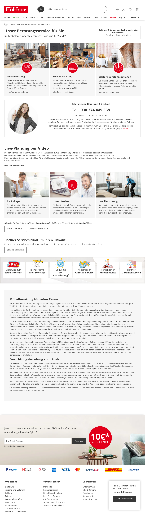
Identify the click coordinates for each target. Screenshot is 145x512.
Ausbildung (88, 493)
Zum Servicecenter (124, 498)
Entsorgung (10, 502)
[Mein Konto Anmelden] (123, 9)
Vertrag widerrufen (13, 499)
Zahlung (8, 493)
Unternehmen (89, 487)
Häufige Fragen (11, 505)
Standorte (47, 487)
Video (125, 128)
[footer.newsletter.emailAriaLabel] (37, 441)
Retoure (8, 496)
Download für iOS (14, 229)
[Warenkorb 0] (137, 9)
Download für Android (38, 229)
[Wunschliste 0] (130, 9)
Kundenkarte (88, 496)
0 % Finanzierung (12, 508)
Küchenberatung (50, 490)
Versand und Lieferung (15, 490)
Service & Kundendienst (53, 505)
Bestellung (9, 487)
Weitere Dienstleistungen (54, 502)
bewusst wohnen (90, 499)
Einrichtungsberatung (52, 493)
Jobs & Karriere (89, 490)
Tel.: (91, 109)
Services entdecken (15, 250)
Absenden (79, 441)
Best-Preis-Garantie (51, 496)
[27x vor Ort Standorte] (117, 9)
